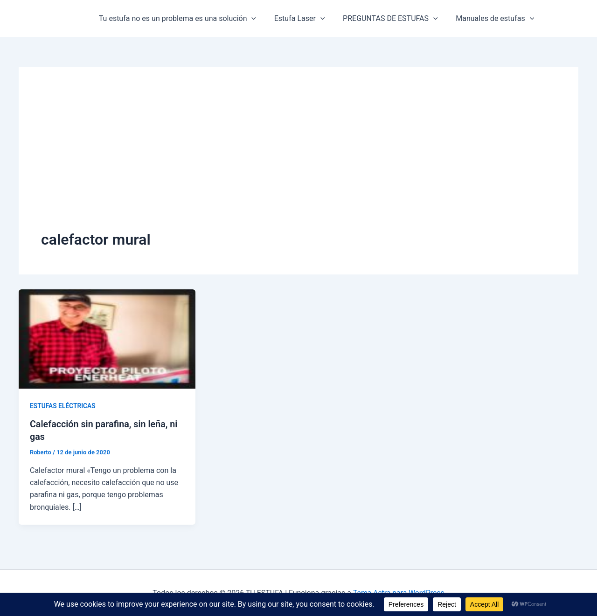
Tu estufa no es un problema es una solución (175, 18)
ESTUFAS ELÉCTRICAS (63, 406)
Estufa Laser (295, 18)
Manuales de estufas (484, 18)
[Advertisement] (298, 159)
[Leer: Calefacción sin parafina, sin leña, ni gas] (107, 338)
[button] (250, 18)
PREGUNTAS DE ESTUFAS (382, 18)
